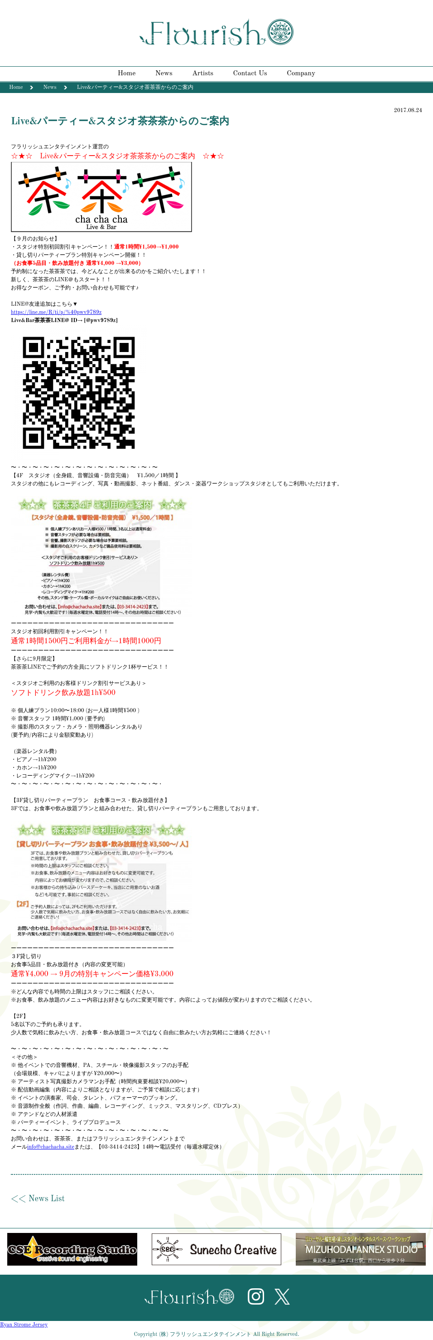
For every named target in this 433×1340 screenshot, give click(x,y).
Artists (202, 73)
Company (301, 73)
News (164, 73)
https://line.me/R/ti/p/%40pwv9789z (56, 312)
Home (127, 73)
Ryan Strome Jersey (24, 1325)
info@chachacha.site (50, 1147)
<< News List (38, 1199)
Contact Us (250, 73)
